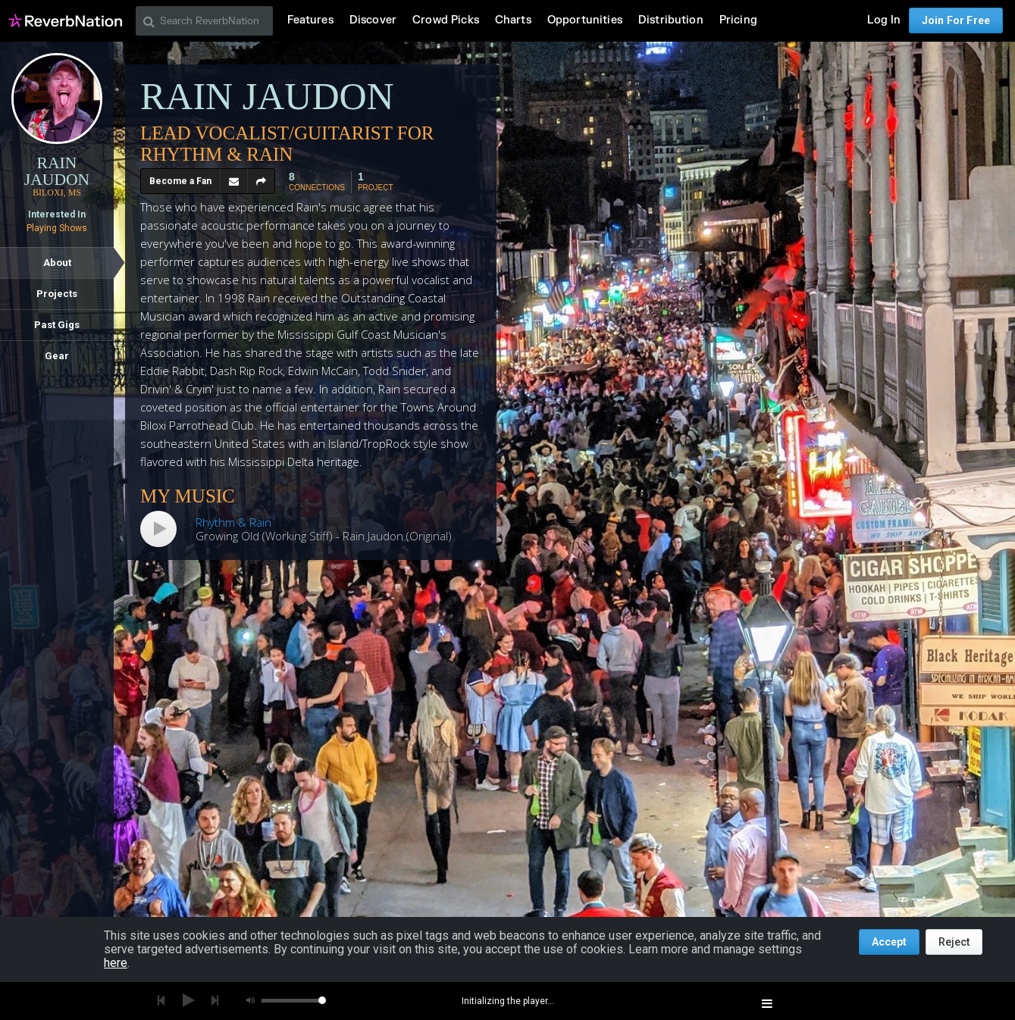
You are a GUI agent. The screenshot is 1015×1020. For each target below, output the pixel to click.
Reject (954, 942)
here (115, 963)
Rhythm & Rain (233, 522)
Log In (884, 20)
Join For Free (956, 20)
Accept (889, 942)
